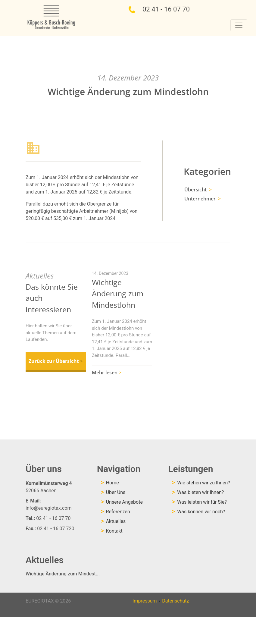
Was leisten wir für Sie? (201, 502)
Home (112, 483)
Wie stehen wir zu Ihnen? (203, 483)
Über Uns (116, 492)
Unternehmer (202, 198)
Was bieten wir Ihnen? (200, 492)
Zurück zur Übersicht (56, 361)
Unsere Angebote (124, 502)
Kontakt (114, 531)
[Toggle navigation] (238, 25)
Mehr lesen (106, 372)
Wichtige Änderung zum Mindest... (63, 574)
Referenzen (118, 512)
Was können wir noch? (201, 512)
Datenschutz (175, 601)
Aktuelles (116, 521)
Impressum (145, 601)
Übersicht (198, 189)
